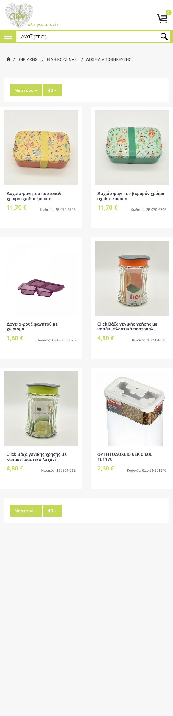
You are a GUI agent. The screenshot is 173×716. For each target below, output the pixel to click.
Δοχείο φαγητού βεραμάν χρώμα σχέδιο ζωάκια (130, 196)
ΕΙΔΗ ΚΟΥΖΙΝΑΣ (62, 59)
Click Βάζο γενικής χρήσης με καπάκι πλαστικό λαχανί (37, 457)
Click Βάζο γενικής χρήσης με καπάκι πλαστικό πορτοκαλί (127, 326)
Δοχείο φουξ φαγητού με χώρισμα (32, 326)
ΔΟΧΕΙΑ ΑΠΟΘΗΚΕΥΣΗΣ (108, 59)
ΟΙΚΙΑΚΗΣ (28, 59)
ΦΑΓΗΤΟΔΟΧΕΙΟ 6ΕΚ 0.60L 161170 (124, 457)
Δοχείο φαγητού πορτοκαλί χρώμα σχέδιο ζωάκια (35, 196)
